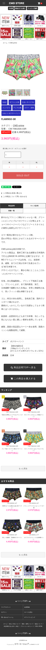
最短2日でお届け (20, 8)
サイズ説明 (34, 206)
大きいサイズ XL (28, 102)
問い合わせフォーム (7, 617)
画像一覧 (11, 211)
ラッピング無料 (32, 8)
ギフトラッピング (29, 617)
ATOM (40, 626)
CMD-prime (13, 43)
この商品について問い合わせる (13, 196)
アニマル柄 (17, 108)
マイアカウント (6, 607)
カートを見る (28, 612)
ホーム (5, 43)
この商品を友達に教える (11, 193)
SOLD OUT (22, 175)
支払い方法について (14, 624)
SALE (4, 102)
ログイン (4, 612)
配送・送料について (27, 624)
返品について (38, 624)
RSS (36, 626)
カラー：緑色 (29, 108)
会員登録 (27, 607)
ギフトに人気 (14, 102)
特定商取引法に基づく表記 (11, 626)
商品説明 (11, 206)
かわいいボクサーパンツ (11, 113)
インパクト (6, 108)
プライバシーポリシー (26, 626)
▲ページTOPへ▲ (23, 601)
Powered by (23, 644)
